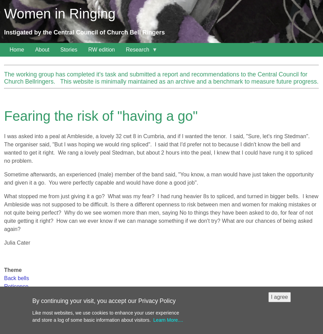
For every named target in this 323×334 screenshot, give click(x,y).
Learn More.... (168, 322)
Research (138, 52)
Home (17, 50)
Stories (69, 50)
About (42, 50)
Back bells (16, 278)
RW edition (101, 50)
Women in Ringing (60, 13)
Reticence (16, 286)
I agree (279, 300)
